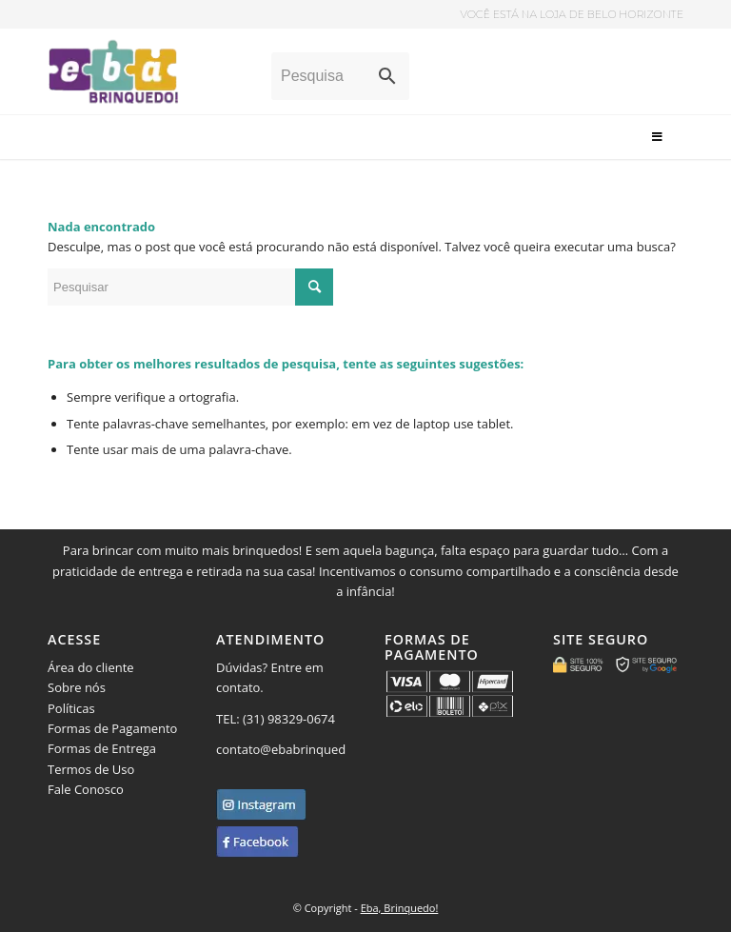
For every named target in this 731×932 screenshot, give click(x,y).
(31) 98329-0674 (290, 718)
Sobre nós (77, 687)
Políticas (71, 708)
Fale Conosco (86, 789)
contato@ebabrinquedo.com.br (306, 749)
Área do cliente (91, 667)
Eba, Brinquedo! (400, 908)
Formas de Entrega (102, 748)
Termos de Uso (91, 769)
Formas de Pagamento (112, 728)
